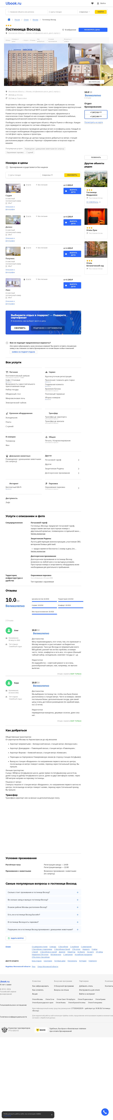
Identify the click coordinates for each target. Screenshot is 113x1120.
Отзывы (32, 40)
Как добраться (40, 40)
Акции (35, 994)
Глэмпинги (93, 961)
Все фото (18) (94, 82)
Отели (8, 947)
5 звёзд (94, 949)
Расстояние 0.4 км (94, 233)
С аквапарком (86, 947)
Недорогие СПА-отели (40, 954)
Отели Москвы (37, 999)
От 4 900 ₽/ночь (92, 202)
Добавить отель (86, 986)
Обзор (8, 40)
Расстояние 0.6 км (94, 269)
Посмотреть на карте (93, 122)
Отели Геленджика (95, 1002)
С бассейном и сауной (48, 952)
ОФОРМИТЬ (20, 328)
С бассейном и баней (62, 949)
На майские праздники (83, 954)
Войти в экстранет (87, 994)
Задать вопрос (16, 938)
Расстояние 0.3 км (94, 198)
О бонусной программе (64, 986)
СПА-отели (76, 949)
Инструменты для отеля (89, 990)
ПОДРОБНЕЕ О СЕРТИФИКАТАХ (47, 328)
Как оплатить (38, 990)
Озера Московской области (48, 966)
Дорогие (62, 952)
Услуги (26, 40)
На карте (90, 952)
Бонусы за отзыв (61, 990)
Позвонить (96, 157)
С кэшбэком (74, 947)
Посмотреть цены (92, 30)
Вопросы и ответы (68, 40)
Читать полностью (38, 534)
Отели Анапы (61, 1002)
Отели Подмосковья (85, 999)
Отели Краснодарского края (42, 1002)
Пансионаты (72, 961)
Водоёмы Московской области (18, 966)
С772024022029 (77, 1008)
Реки (33, 966)
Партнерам (84, 981)
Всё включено (56, 954)
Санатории (48, 961)
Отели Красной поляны (77, 1002)
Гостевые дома (59, 961)
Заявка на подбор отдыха (23, 352)
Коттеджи (82, 961)
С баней (35, 952)
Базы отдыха (36, 961)
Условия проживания (52, 40)
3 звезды (53, 947)
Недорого (86, 949)
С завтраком (68, 954)
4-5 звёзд (99, 952)
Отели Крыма (100, 999)
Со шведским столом (39, 947)
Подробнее (7, 1116)
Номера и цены (15, 40)
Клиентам (36, 981)
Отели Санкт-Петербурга (66, 999)
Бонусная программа (63, 981)
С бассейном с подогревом (42, 949)
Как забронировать (40, 986)
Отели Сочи (50, 999)
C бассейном (63, 947)
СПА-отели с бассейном (40, 957)
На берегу (81, 952)
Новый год (71, 952)
